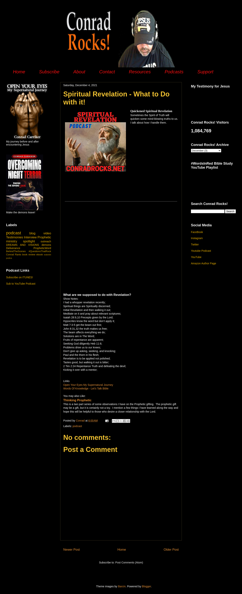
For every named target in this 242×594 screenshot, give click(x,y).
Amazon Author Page (203, 263)
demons (46, 244)
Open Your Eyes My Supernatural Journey (88, 384)
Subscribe (49, 71)
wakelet (47, 254)
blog (32, 233)
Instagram (197, 238)
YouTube (196, 257)
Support (205, 71)
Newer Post (71, 549)
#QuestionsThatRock (40, 251)
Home (19, 71)
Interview (30, 237)
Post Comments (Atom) (129, 562)
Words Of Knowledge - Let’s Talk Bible (85, 388)
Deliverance (13, 248)
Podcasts (174, 71)
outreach (46, 241)
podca (9, 258)
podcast (77, 426)
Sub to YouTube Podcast (20, 283)
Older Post (171, 549)
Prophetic (44, 237)
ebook (39, 254)
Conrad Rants (13, 254)
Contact (107, 71)
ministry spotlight (20, 241)
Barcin (122, 586)
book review (28, 254)
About (79, 71)
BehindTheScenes (16, 251)
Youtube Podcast (201, 250)
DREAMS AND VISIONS (22, 244)
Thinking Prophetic (77, 400)
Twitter (195, 244)
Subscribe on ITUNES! (19, 277)
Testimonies (14, 237)
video (47, 233)
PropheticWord (42, 248)
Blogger (146, 586)
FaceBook (197, 232)
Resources (140, 71)
